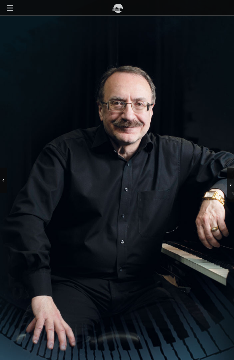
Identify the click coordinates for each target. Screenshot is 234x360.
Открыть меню (10, 8)
